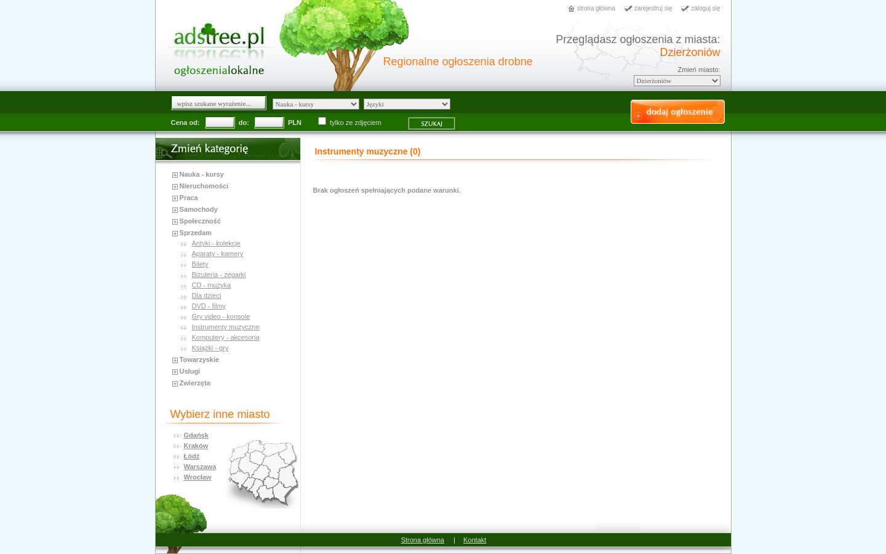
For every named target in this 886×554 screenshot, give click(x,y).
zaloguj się (705, 8)
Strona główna (422, 540)
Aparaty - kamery (218, 253)
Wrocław (198, 477)
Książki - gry (210, 347)
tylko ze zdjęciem (350, 122)
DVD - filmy (209, 306)
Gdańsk (196, 435)
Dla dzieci (207, 295)
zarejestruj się (653, 8)
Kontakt (474, 540)
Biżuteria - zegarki (219, 274)
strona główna (596, 8)
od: (194, 122)
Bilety (200, 264)
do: (244, 122)
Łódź (192, 456)
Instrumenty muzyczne (226, 327)
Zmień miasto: (698, 69)
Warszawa (200, 466)
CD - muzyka (211, 285)
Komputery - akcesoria (226, 337)
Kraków (196, 445)
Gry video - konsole (221, 316)
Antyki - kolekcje (216, 243)
